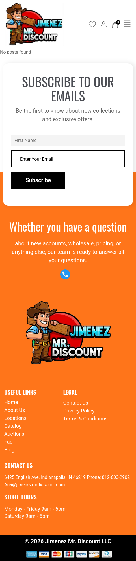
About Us (14, 410)
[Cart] (114, 25)
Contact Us (75, 403)
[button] (127, 24)
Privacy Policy (78, 411)
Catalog (13, 426)
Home (11, 402)
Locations (15, 418)
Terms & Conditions (85, 419)
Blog (9, 450)
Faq (8, 442)
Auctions (14, 434)
